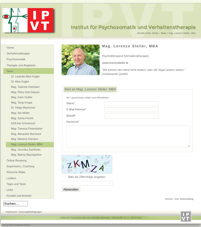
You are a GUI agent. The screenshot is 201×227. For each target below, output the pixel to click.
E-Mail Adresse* (76, 109)
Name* (70, 103)
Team (163, 33)
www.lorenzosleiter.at (115, 62)
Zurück (168, 199)
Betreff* (71, 115)
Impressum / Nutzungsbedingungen (24, 212)
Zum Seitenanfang (184, 199)
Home (155, 33)
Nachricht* (72, 121)
